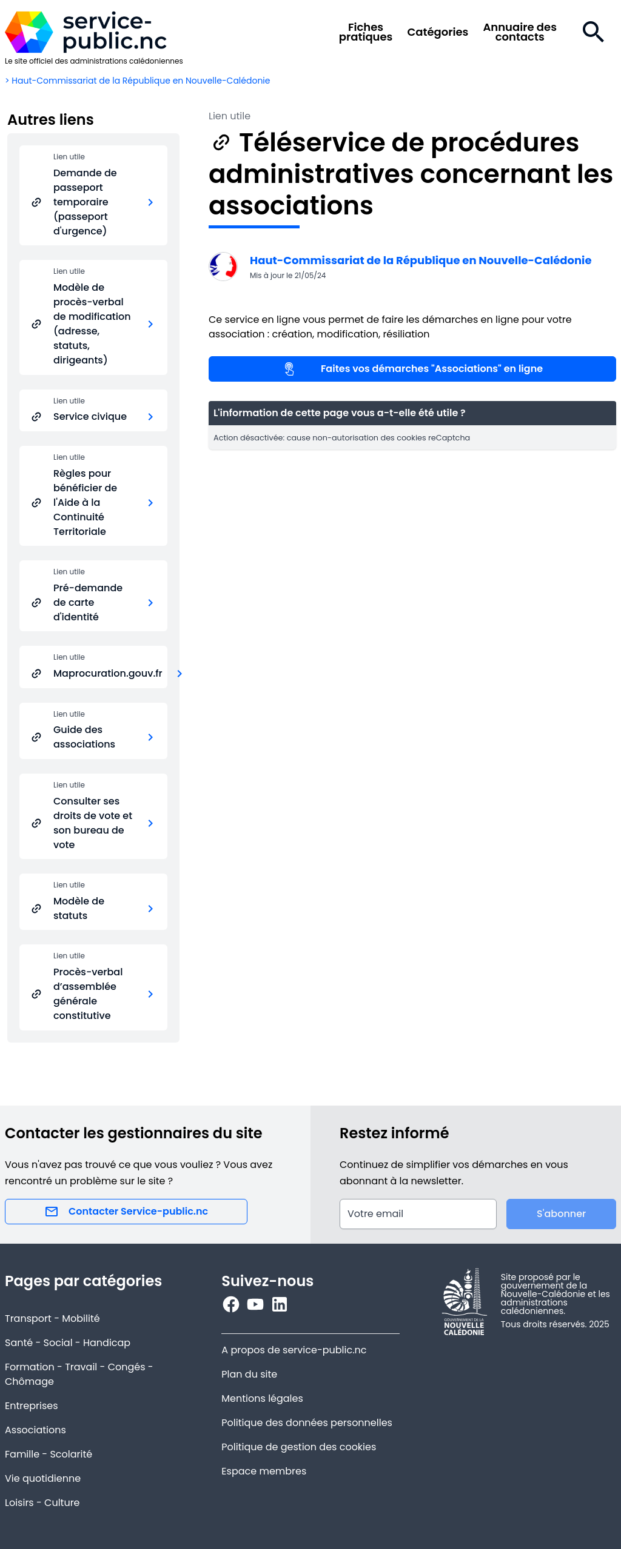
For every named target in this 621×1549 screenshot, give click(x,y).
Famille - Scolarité (48, 1454)
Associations (35, 1430)
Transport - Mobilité (52, 1318)
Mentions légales (262, 1398)
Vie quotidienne (43, 1478)
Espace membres (263, 1471)
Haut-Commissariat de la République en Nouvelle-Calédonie (421, 260)
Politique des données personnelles (306, 1423)
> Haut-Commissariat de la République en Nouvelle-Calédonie (137, 81)
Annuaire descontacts (520, 32)
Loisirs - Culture (42, 1503)
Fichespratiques (366, 32)
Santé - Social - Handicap (67, 1343)
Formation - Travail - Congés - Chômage (79, 1374)
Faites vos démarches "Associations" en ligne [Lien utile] (412, 369)
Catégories (437, 32)
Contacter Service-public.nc (126, 1211)
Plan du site (249, 1374)
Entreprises (31, 1406)
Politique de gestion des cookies (298, 1447)
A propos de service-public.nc (293, 1350)
